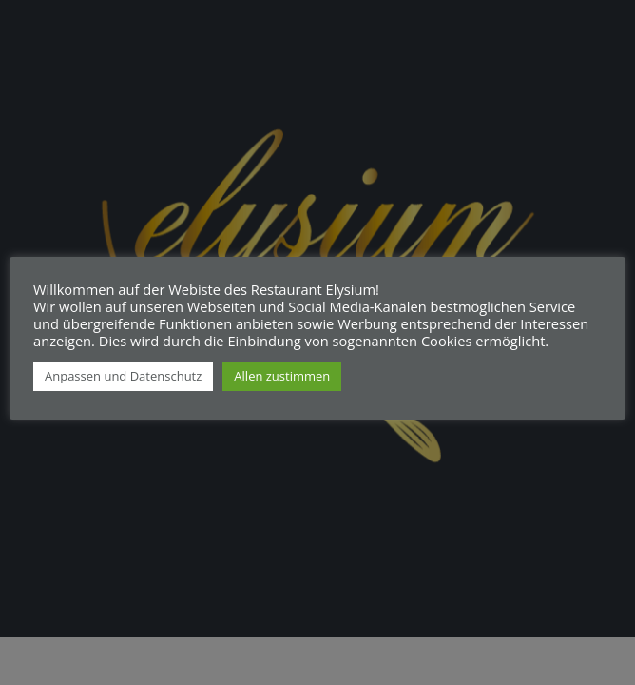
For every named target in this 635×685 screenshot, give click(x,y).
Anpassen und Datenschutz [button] (123, 375)
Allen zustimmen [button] (282, 375)
